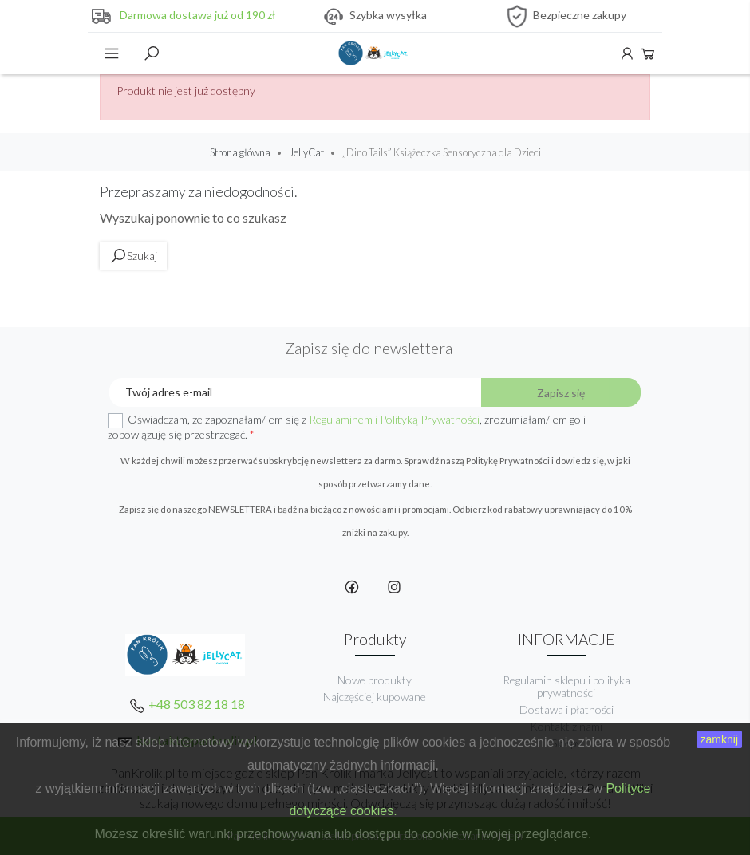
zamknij (719, 739)
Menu (111, 53)
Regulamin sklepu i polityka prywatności (566, 686)
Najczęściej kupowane (374, 696)
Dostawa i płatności (566, 709)
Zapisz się (561, 393)
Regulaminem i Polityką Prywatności (394, 419)
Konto (627, 53)
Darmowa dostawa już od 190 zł (198, 15)
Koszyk (648, 53)
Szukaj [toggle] (151, 53)
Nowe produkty (375, 680)
